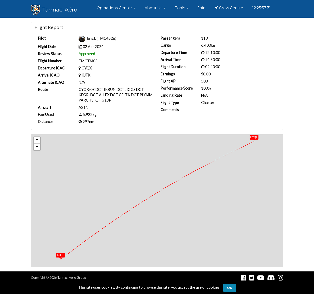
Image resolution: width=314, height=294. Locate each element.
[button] (116, 7)
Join (202, 8)
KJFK (85, 75)
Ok (229, 288)
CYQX (86, 68)
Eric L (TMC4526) (101, 38)
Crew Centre (229, 8)
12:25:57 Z (261, 8)
